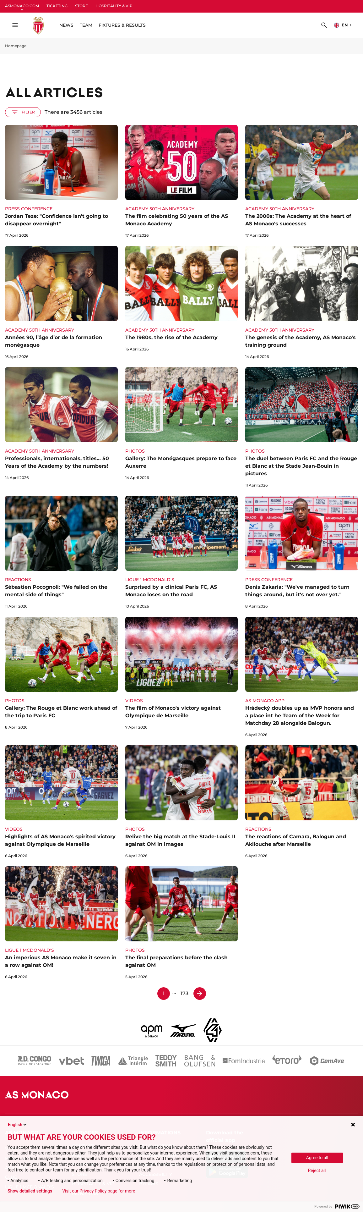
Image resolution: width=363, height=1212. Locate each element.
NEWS (66, 25)
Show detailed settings (30, 1190)
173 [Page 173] (184, 993)
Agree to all (317, 1157)
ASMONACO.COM (22, 5)
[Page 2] (199, 993)
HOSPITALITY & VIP (114, 5)
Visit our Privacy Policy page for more (98, 1190)
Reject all (317, 1170)
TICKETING (57, 5)
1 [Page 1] (164, 993)
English (17, 1124)
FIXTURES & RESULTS (122, 25)
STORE (81, 5)
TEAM (86, 25)
